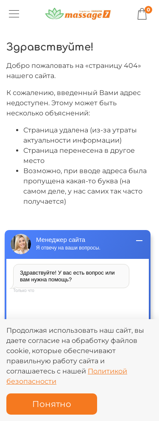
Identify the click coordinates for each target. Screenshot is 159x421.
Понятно (51, 404)
